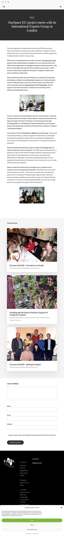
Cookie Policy (28, 533)
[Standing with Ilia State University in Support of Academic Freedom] (32, 299)
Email (9, 415)
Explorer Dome (29, 85)
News (32, 17)
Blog (11, 231)
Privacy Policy (35, 533)
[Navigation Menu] (61, 6)
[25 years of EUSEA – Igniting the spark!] (32, 349)
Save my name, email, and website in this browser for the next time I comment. (32, 435)
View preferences (32, 529)
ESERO (34, 133)
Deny (31, 525)
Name (9, 406)
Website (9, 424)
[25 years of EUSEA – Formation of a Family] (32, 250)
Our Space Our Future (49, 60)
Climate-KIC (47, 148)
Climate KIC (43, 85)
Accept (32, 520)
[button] (61, 507)
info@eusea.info (37, 463)
